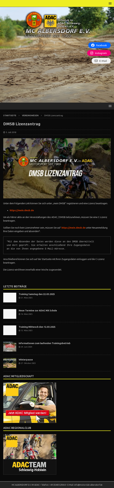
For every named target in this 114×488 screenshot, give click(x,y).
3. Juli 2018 (11, 132)
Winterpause (26, 359)
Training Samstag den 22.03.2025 (37, 294)
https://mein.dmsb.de (22, 210)
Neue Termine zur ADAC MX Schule (38, 310)
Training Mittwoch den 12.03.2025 (37, 327)
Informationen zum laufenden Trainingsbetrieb (44, 343)
